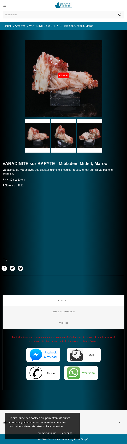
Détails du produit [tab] (63, 311)
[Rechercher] (63, 14)
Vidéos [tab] (63, 323)
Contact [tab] (63, 300)
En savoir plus (47, 433)
